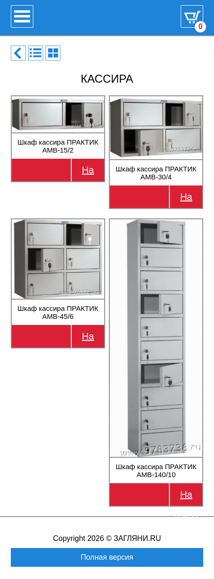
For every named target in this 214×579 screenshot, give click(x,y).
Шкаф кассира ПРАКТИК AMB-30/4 (156, 173)
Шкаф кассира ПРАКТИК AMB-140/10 (156, 471)
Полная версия (107, 557)
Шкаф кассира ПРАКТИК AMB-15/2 (57, 146)
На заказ (88, 173)
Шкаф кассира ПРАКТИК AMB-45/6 (57, 312)
